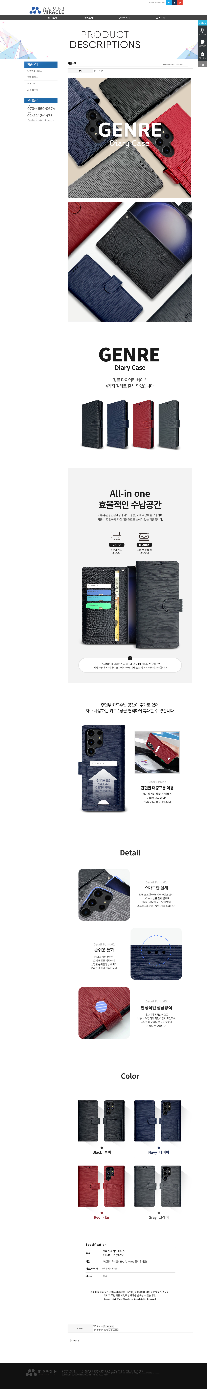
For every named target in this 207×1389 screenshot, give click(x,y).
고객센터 (160, 18)
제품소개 (88, 18)
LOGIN (158, 2)
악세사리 (31, 83)
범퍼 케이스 (32, 77)
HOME (151, 2)
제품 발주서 (32, 90)
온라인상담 (124, 18)
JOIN (163, 2)
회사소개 (52, 18)
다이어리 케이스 (34, 71)
